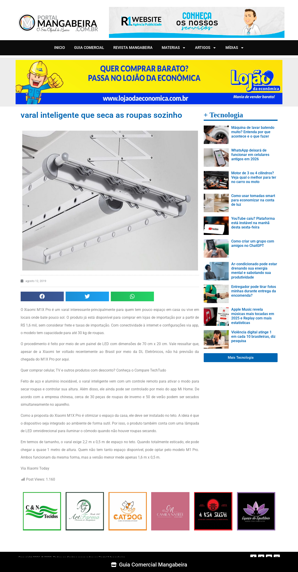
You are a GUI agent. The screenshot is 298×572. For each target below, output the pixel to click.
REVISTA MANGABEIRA (133, 47)
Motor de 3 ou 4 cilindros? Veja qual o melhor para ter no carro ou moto (253, 177)
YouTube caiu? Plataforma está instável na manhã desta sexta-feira (253, 222)
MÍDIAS (235, 48)
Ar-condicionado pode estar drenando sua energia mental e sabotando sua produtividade (254, 270)
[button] (42, 296)
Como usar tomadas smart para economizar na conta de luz (253, 200)
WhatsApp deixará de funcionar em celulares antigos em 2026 (250, 154)
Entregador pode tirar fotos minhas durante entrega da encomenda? (253, 291)
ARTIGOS (205, 48)
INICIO (59, 47)
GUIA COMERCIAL (89, 47)
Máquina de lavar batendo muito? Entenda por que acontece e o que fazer (252, 131)
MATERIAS (174, 48)
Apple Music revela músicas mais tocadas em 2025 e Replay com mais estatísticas (252, 316)
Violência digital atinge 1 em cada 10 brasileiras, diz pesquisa (253, 336)
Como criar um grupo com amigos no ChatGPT (252, 243)
